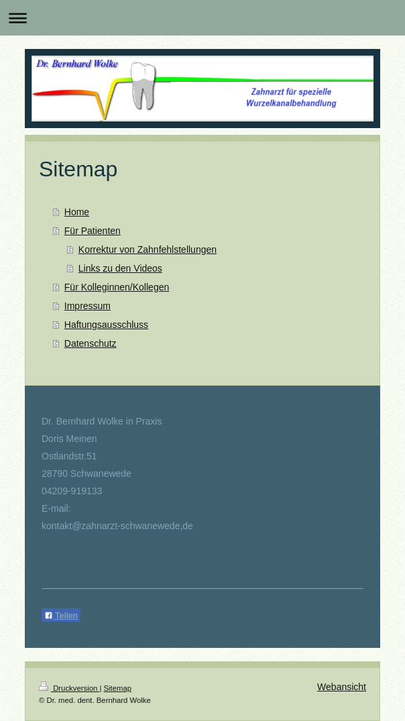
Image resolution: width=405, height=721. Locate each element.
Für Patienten (92, 230)
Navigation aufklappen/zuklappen (202, 17)
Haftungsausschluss (106, 324)
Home (76, 212)
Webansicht (341, 686)
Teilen (61, 615)
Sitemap (118, 688)
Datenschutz (90, 343)
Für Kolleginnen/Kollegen (116, 287)
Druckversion (69, 688)
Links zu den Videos (120, 268)
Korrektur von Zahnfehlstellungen (147, 249)
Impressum (87, 305)
